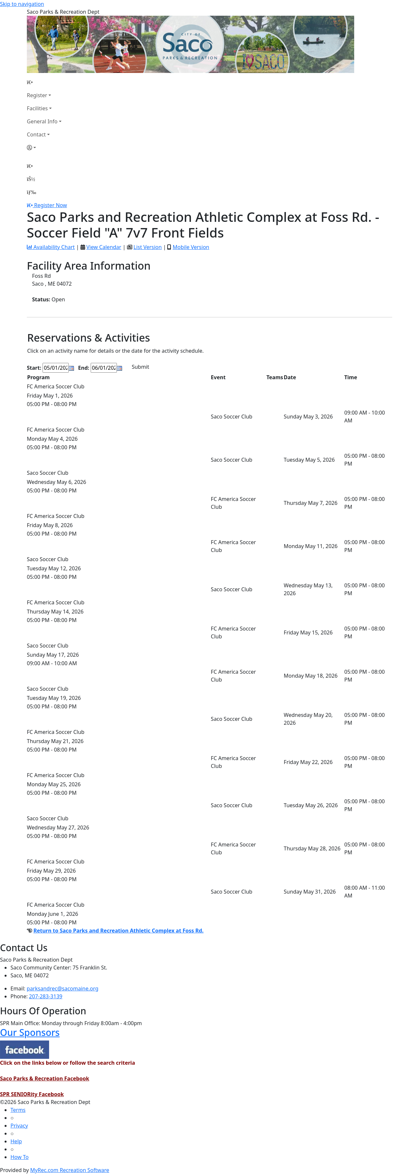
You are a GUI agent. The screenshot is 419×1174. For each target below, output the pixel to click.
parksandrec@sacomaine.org (63, 988)
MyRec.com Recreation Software (69, 1170)
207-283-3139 (46, 996)
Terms (18, 1109)
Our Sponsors (30, 1032)
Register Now (50, 205)
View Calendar (103, 247)
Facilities (37, 108)
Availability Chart (51, 247)
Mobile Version (191, 247)
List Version (148, 247)
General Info (42, 121)
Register (37, 95)
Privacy (19, 1125)
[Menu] (31, 192)
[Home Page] (44, 82)
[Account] (44, 147)
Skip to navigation (22, 4)
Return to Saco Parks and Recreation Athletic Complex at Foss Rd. (118, 930)
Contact (36, 134)
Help (16, 1141)
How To (19, 1157)
